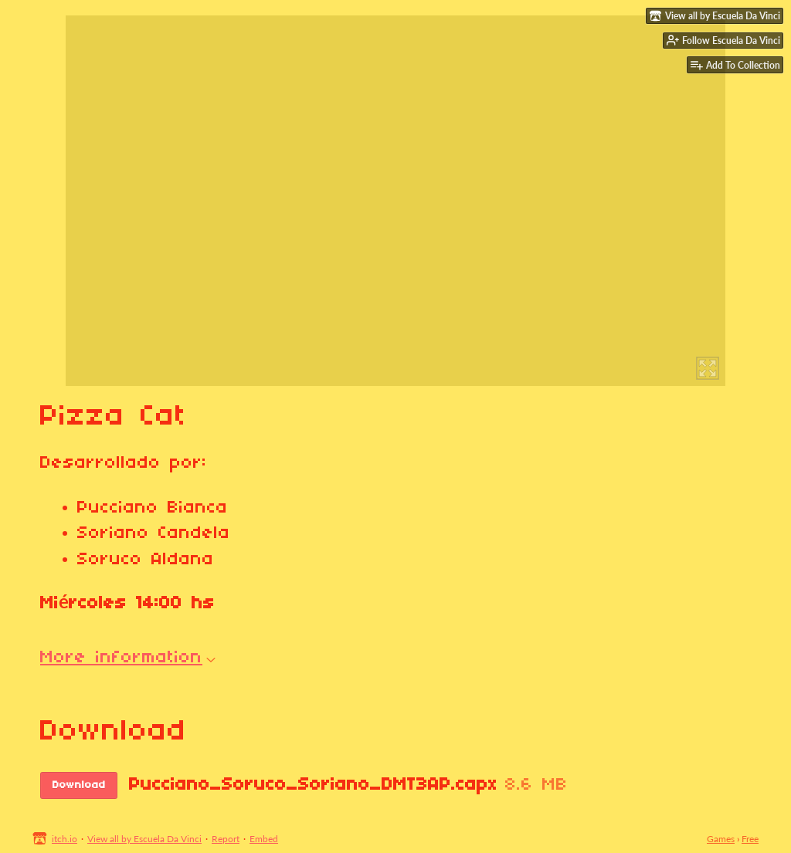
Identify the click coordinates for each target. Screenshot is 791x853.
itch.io (64, 839)
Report (225, 839)
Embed (264, 839)
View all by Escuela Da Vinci (144, 839)
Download (79, 785)
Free (750, 839)
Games (721, 839)
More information (128, 657)
